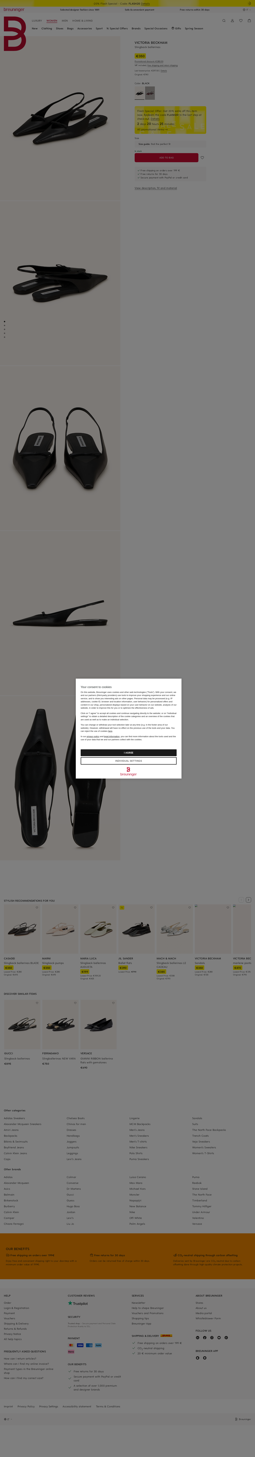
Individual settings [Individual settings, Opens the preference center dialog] (128, 761)
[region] (128, 729)
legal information (112, 736)
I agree (128, 752)
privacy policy (93, 736)
